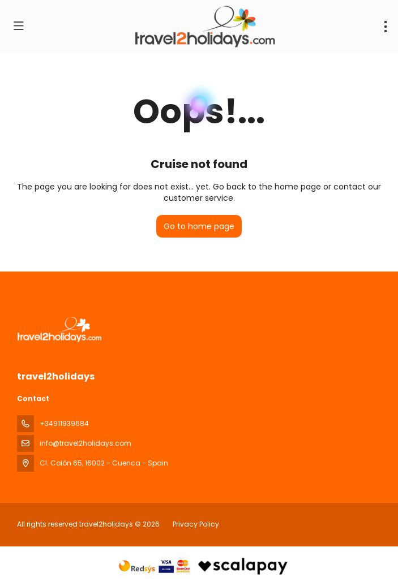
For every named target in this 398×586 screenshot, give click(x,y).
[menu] (385, 26)
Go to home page (199, 226)
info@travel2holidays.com (85, 443)
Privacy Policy (196, 524)
